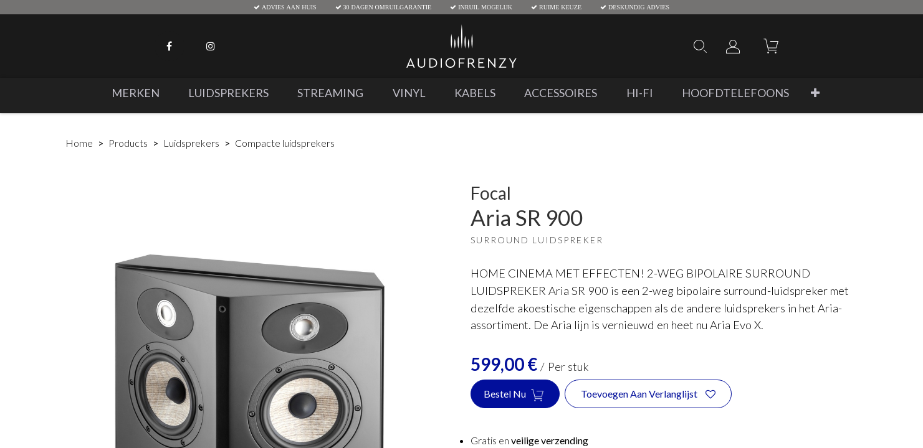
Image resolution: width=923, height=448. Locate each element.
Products (128, 143)
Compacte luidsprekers (285, 143)
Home (79, 143)
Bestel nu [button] (515, 394)
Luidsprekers (191, 143)
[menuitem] (135, 93)
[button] (814, 93)
